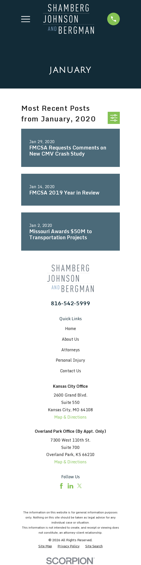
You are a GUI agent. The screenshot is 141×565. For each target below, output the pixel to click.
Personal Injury (70, 360)
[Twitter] (79, 486)
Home (70, 328)
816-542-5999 (70, 303)
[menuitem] (45, 546)
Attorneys (70, 349)
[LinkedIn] (70, 486)
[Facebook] (61, 486)
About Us (70, 339)
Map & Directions (70, 417)
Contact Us (70, 370)
